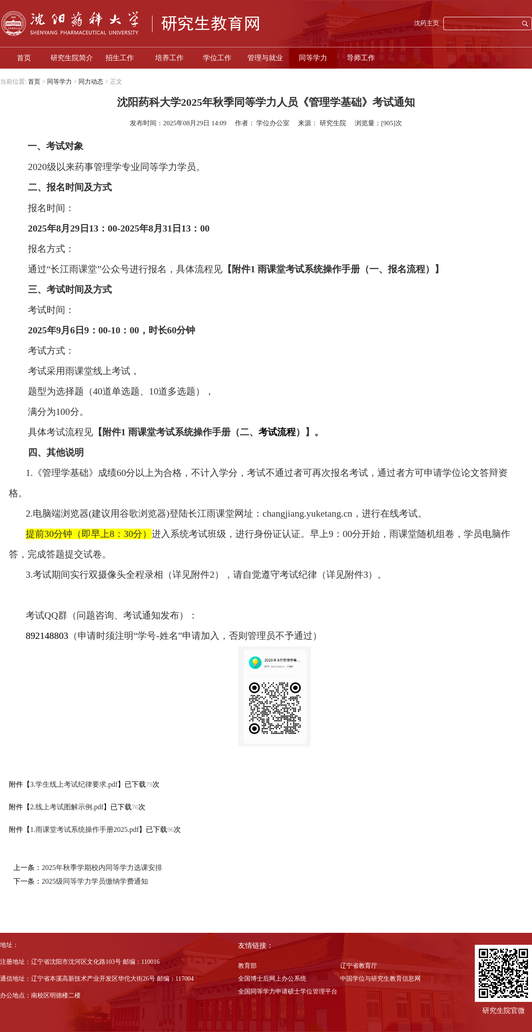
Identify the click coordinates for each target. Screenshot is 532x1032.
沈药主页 (426, 23)
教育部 (247, 965)
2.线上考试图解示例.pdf (66, 807)
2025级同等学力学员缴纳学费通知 (95, 881)
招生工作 (120, 58)
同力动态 (90, 81)
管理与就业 (265, 58)
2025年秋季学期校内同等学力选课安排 (102, 867)
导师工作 (361, 58)
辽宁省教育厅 (358, 965)
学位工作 (217, 58)
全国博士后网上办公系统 (272, 978)
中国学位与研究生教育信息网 (380, 978)
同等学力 (313, 58)
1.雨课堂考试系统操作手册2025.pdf (84, 829)
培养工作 (169, 58)
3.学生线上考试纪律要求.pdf (73, 784)
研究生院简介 (72, 58)
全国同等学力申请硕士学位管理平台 (287, 991)
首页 (24, 58)
